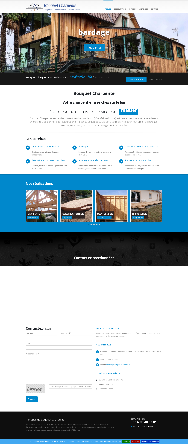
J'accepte (126, 441)
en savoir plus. (156, 79)
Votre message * (32, 354)
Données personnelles (150, 441)
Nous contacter (136, 79)
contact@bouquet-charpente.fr (118, 365)
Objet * (28, 343)
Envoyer (32, 399)
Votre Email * (66, 333)
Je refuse (135, 441)
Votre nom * (30, 333)
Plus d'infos (94, 47)
